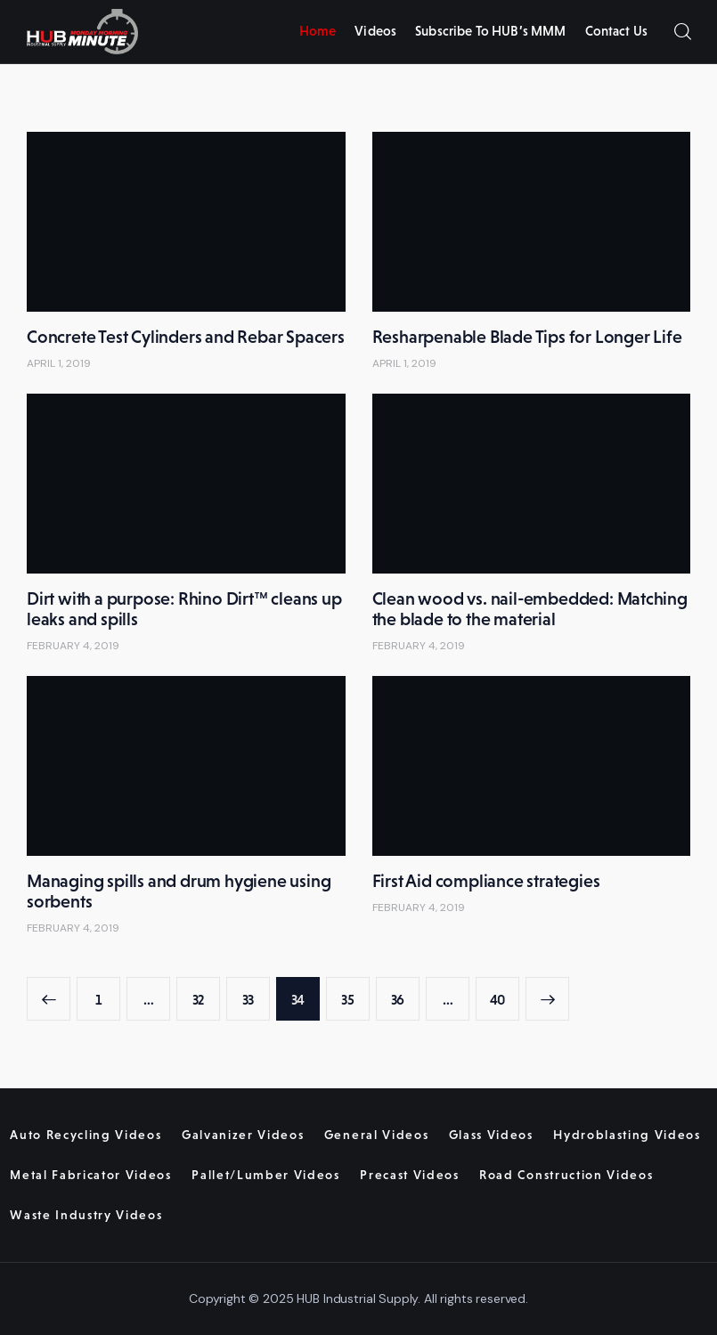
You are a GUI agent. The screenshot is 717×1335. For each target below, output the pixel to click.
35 (355, 992)
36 (405, 992)
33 (256, 992)
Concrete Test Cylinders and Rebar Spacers (186, 336)
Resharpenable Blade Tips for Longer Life (527, 336)
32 (206, 992)
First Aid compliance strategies (486, 881)
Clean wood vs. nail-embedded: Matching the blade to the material (530, 609)
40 (504, 992)
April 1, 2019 (59, 363)
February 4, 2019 (73, 646)
